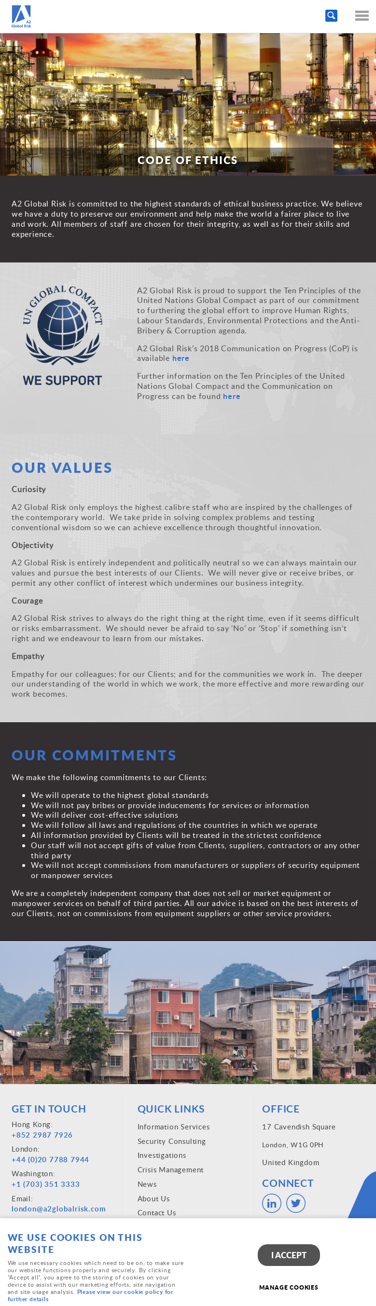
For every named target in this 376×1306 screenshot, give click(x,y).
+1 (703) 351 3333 (46, 1184)
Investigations (162, 1155)
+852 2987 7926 (42, 1135)
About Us (154, 1198)
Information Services (174, 1126)
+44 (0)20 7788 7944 (50, 1160)
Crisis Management (171, 1169)
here (182, 357)
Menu (359, 15)
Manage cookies (289, 1287)
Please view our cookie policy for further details (90, 1295)
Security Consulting (172, 1141)
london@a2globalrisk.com (59, 1209)
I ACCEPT (288, 1255)
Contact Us (157, 1212)
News (147, 1184)
